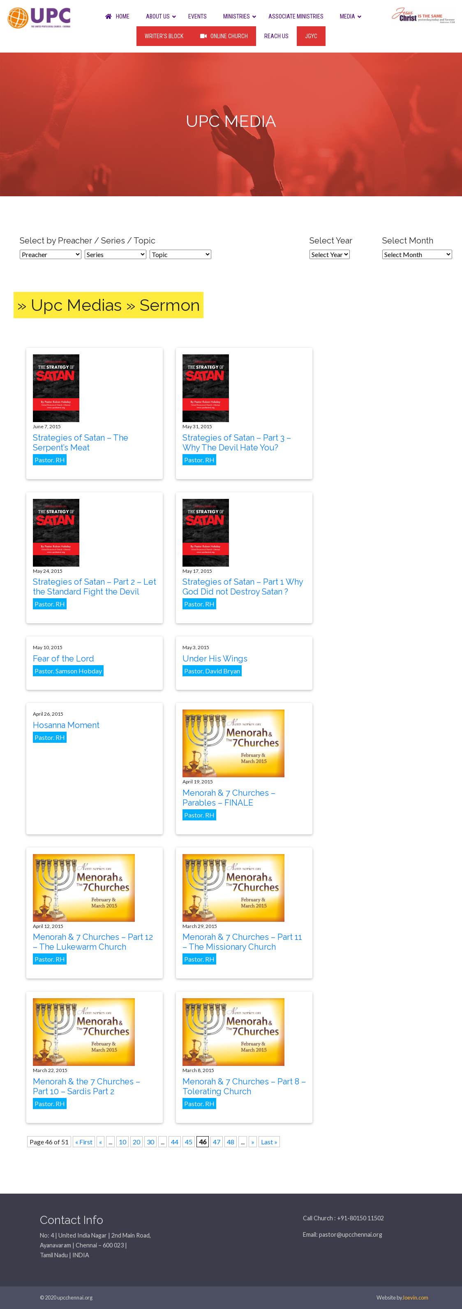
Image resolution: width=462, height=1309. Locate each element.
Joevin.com (415, 1297)
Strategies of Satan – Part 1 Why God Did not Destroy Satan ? (242, 587)
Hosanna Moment (66, 725)
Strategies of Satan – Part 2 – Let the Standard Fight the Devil (94, 587)
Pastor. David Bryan (212, 671)
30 (150, 1142)
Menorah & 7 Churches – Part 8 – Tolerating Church (244, 1086)
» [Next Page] (252, 1142)
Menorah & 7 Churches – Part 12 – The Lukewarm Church (93, 942)
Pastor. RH (50, 460)
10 (122, 1142)
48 (230, 1142)
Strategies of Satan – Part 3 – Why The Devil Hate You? (236, 442)
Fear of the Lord (63, 659)
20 (136, 1142)
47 (216, 1142)
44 (174, 1142)
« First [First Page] (83, 1142)
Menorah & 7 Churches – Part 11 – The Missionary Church (242, 942)
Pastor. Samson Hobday (68, 671)
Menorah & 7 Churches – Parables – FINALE (228, 798)
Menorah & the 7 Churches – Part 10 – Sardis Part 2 (86, 1086)
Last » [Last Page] (269, 1142)
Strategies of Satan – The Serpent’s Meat (80, 442)
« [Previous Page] (100, 1142)
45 (188, 1142)
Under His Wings (214, 659)
